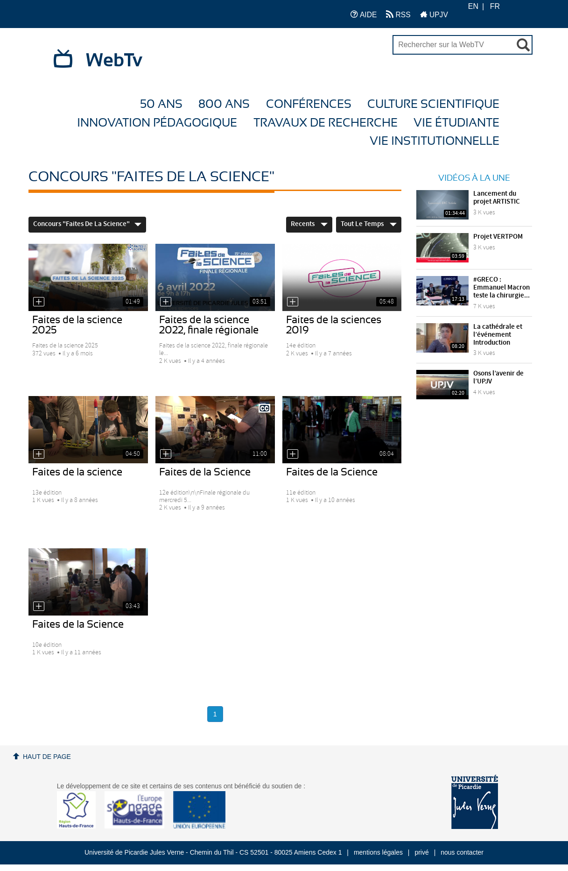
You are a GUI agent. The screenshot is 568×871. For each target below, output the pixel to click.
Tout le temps (369, 224)
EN (473, 6)
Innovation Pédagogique (157, 123)
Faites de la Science (205, 472)
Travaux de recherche (325, 123)
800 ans (224, 104)
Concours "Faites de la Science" (87, 224)
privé (421, 852)
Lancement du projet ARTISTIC (496, 197)
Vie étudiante (456, 123)
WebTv (114, 60)
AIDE (364, 14)
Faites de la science (77, 472)
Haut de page (47, 756)
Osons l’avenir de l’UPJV (498, 377)
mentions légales (378, 852)
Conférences (308, 104)
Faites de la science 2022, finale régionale (209, 325)
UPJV (434, 14)
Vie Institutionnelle (434, 141)
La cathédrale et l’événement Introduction (497, 334)
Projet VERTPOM (498, 236)
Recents (309, 224)
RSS (398, 14)
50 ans (161, 104)
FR (495, 6)
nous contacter (462, 852)
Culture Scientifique (433, 104)
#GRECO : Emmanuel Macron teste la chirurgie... (501, 287)
